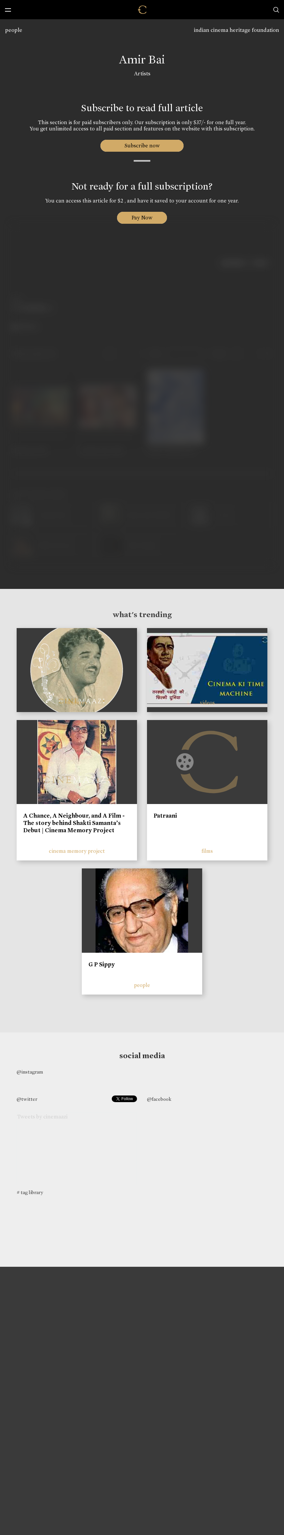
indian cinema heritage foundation (236, 30)
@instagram (30, 1072)
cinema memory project (77, 851)
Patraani (165, 815)
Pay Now (142, 217)
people (13, 30)
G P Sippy (101, 964)
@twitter (27, 1099)
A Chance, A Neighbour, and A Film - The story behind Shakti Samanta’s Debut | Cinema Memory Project (74, 823)
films (207, 851)
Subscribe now (142, 145)
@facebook (159, 1099)
